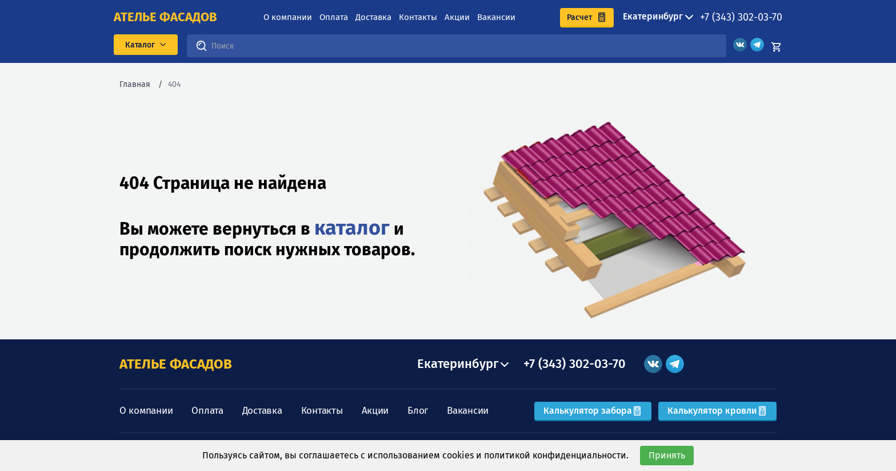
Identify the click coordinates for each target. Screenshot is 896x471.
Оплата (333, 17)
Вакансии (496, 17)
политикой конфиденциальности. (556, 455)
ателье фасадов (165, 17)
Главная (134, 84)
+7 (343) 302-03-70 (741, 17)
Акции (457, 17)
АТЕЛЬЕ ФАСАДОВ (175, 364)
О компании (287, 17)
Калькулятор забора (592, 410)
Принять (667, 455)
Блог (417, 411)
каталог (352, 227)
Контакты (418, 17)
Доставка (373, 17)
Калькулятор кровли (717, 410)
